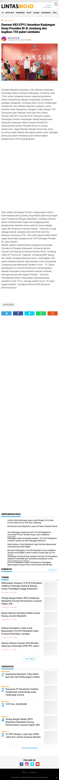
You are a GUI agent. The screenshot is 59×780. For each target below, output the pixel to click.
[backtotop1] (57, 777)
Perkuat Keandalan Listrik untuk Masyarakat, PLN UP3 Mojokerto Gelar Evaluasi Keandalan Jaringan (20, 631)
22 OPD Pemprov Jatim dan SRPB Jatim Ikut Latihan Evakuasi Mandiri (23, 735)
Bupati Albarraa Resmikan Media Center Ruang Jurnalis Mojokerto (20, 614)
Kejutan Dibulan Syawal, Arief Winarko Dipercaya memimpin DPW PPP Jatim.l (20, 644)
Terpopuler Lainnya (30, 748)
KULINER (36, 13)
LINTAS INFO (9, 13)
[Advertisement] (29, 177)
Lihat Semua (29, 659)
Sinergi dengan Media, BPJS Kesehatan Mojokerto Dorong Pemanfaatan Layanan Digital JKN (21, 601)
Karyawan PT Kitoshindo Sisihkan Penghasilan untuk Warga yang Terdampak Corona (22, 692)
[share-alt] (6, 313)
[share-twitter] (29, 313)
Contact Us (33, 772)
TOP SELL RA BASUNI (16, 704)
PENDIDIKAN (20, 13)
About (24, 772)
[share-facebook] (18, 313)
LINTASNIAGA (46, 13)
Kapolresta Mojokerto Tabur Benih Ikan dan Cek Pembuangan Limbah (23, 675)
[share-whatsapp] (41, 313)
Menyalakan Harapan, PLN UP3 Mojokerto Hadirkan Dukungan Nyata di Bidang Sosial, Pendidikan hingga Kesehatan (21, 586)
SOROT (28, 13)
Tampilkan (52, 570)
